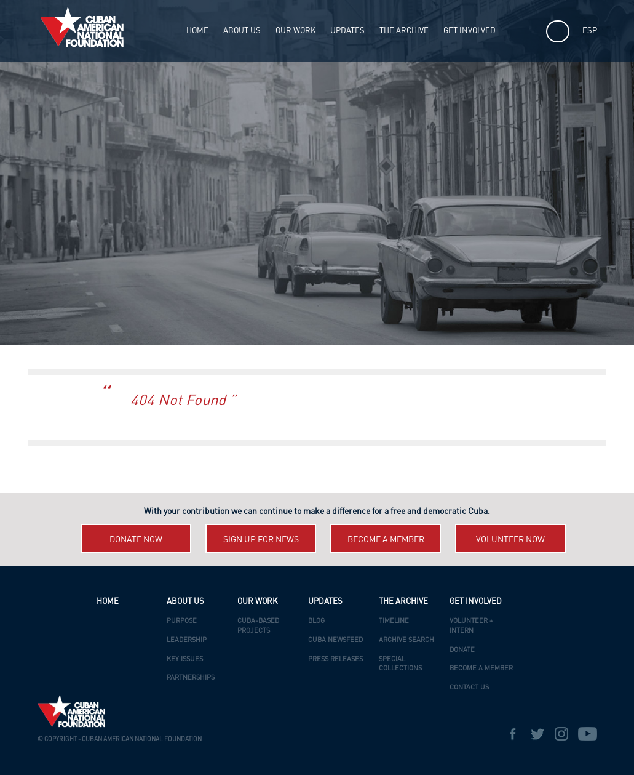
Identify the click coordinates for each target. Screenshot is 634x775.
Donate (462, 650)
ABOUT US (242, 31)
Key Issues (185, 659)
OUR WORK (295, 31)
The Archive (404, 31)
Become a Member (481, 668)
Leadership (187, 640)
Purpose (182, 621)
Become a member (385, 540)
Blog (316, 621)
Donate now (135, 540)
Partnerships (191, 678)
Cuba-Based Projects (258, 626)
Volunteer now (510, 540)
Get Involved (469, 31)
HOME (197, 31)
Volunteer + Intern (471, 626)
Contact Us (469, 688)
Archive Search (406, 640)
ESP (589, 31)
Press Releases (335, 659)
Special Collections (400, 664)
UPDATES (347, 31)
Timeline (394, 621)
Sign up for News (261, 540)
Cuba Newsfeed (335, 640)
